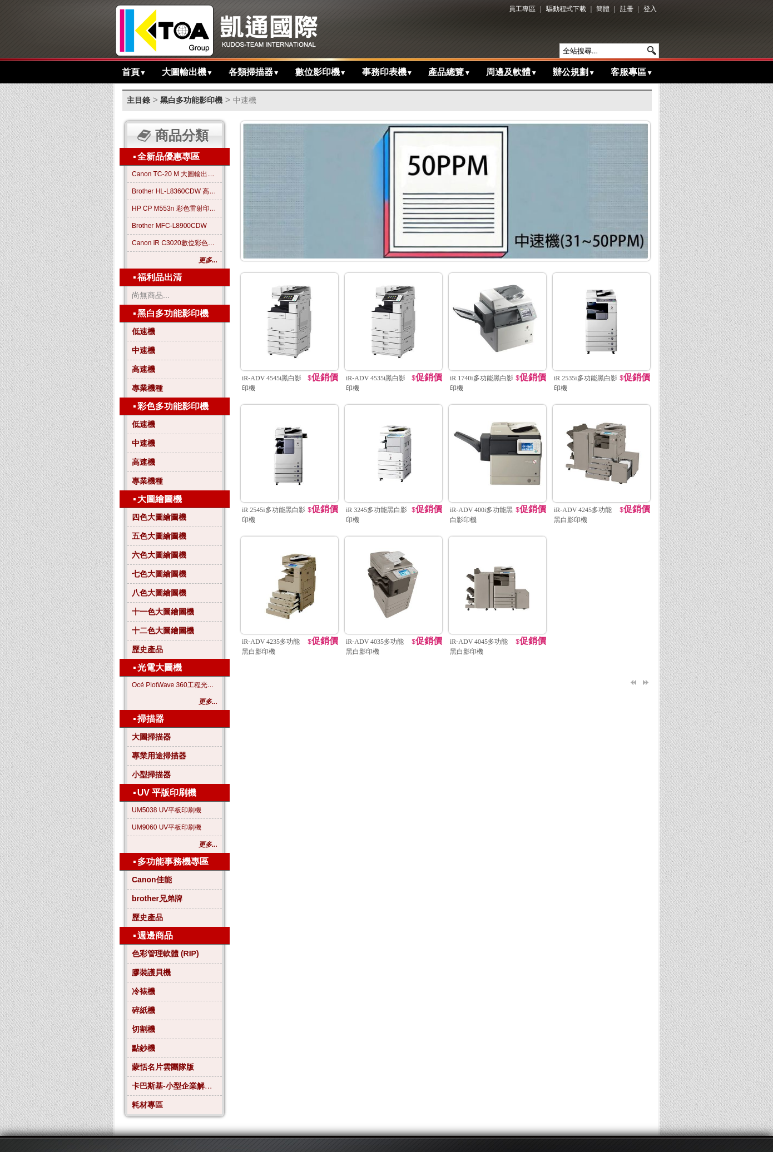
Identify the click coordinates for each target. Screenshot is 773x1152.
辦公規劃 (574, 72)
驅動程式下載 (566, 9)
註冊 (626, 9)
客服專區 (632, 72)
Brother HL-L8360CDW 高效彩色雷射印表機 (174, 191)
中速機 (244, 100)
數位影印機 (320, 72)
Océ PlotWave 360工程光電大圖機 (174, 685)
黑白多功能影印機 (191, 100)
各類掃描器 (254, 72)
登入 (650, 9)
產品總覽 (449, 72)
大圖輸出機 (187, 72)
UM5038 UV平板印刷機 (166, 810)
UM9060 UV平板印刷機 (166, 827)
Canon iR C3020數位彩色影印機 (174, 243)
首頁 (134, 72)
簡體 (603, 9)
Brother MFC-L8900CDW (169, 226)
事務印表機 (387, 72)
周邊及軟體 (511, 72)
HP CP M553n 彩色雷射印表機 (174, 208)
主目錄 (138, 100)
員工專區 (522, 9)
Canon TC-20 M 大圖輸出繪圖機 (174, 174)
